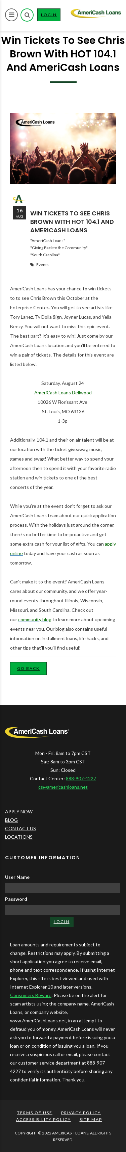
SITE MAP (91, 1119)
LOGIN (50, 16)
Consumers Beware (30, 995)
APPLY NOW (19, 811)
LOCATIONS (19, 837)
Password (16, 899)
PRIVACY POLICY (81, 1112)
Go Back (28, 668)
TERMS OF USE (34, 1112)
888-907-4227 (81, 778)
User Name (17, 877)
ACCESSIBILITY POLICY (43, 1119)
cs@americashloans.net (63, 787)
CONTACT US (20, 828)
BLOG (11, 820)
